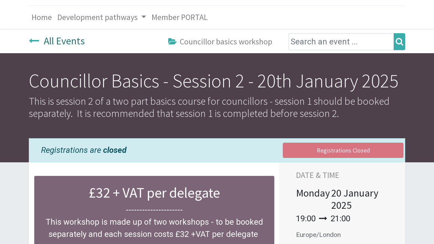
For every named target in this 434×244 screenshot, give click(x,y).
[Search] (399, 41)
